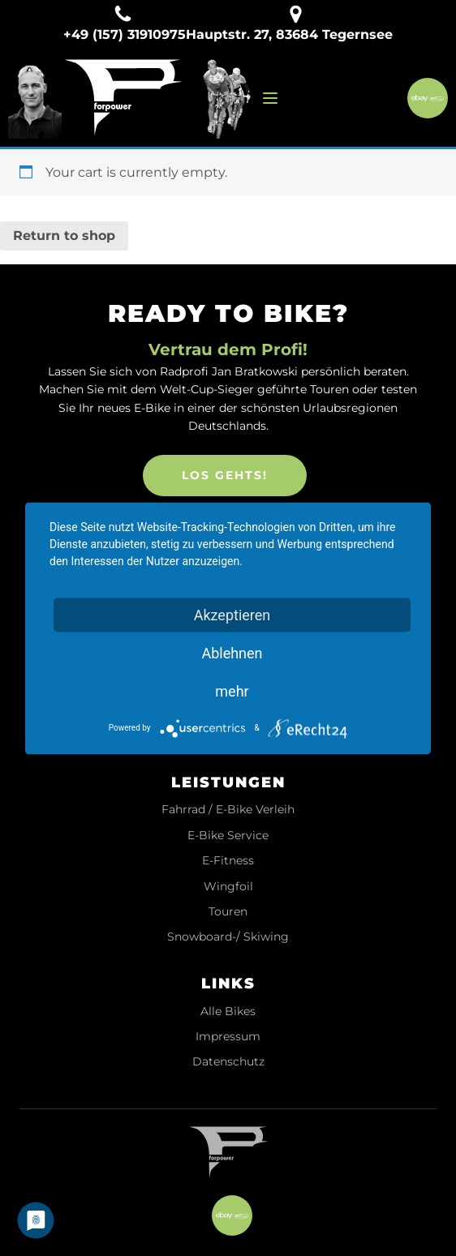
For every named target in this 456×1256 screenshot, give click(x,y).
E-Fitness (228, 861)
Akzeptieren (232, 614)
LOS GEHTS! (225, 475)
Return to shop (64, 235)
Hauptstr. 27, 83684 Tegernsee (289, 34)
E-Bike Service (228, 835)
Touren (228, 912)
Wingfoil (228, 887)
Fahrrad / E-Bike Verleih (228, 810)
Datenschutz (228, 1062)
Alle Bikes (228, 1011)
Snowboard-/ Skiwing (228, 937)
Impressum (228, 1037)
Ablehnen (231, 652)
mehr (231, 690)
